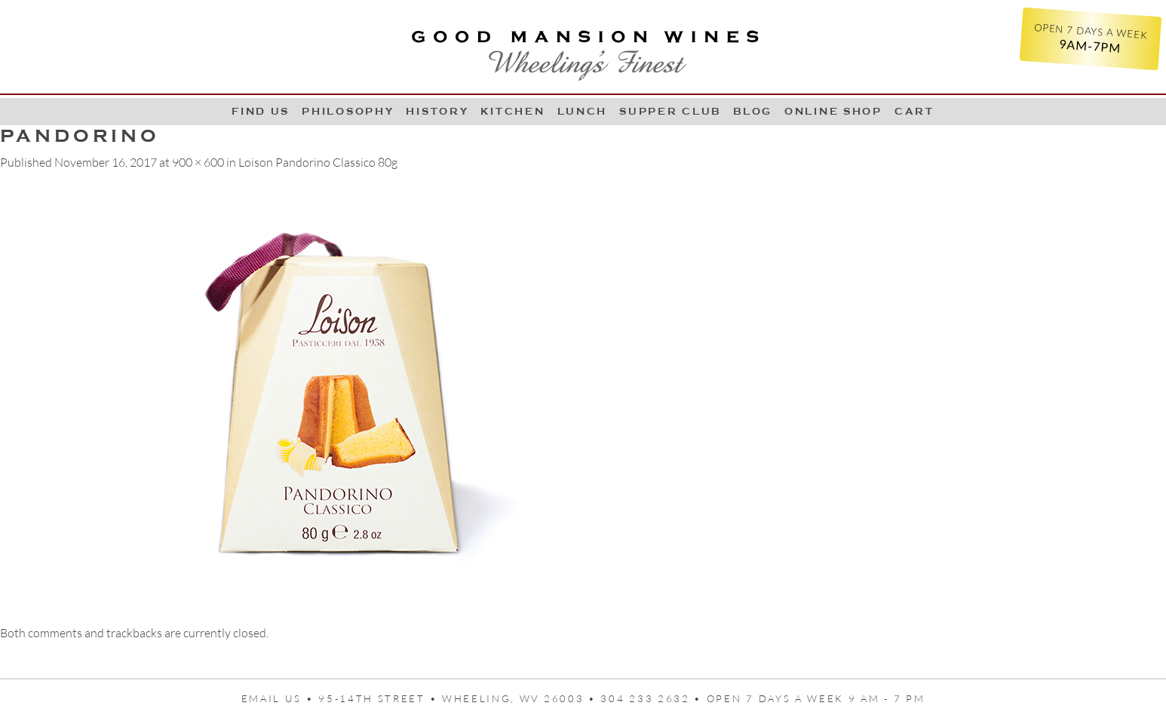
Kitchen (512, 111)
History (437, 111)
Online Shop (833, 111)
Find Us (261, 111)
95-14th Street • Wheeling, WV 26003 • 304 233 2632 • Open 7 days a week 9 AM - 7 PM (621, 698)
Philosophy (348, 111)
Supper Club (670, 111)
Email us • (280, 698)
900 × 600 (198, 162)
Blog (752, 111)
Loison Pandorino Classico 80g (317, 162)
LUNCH (582, 111)
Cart (914, 111)
